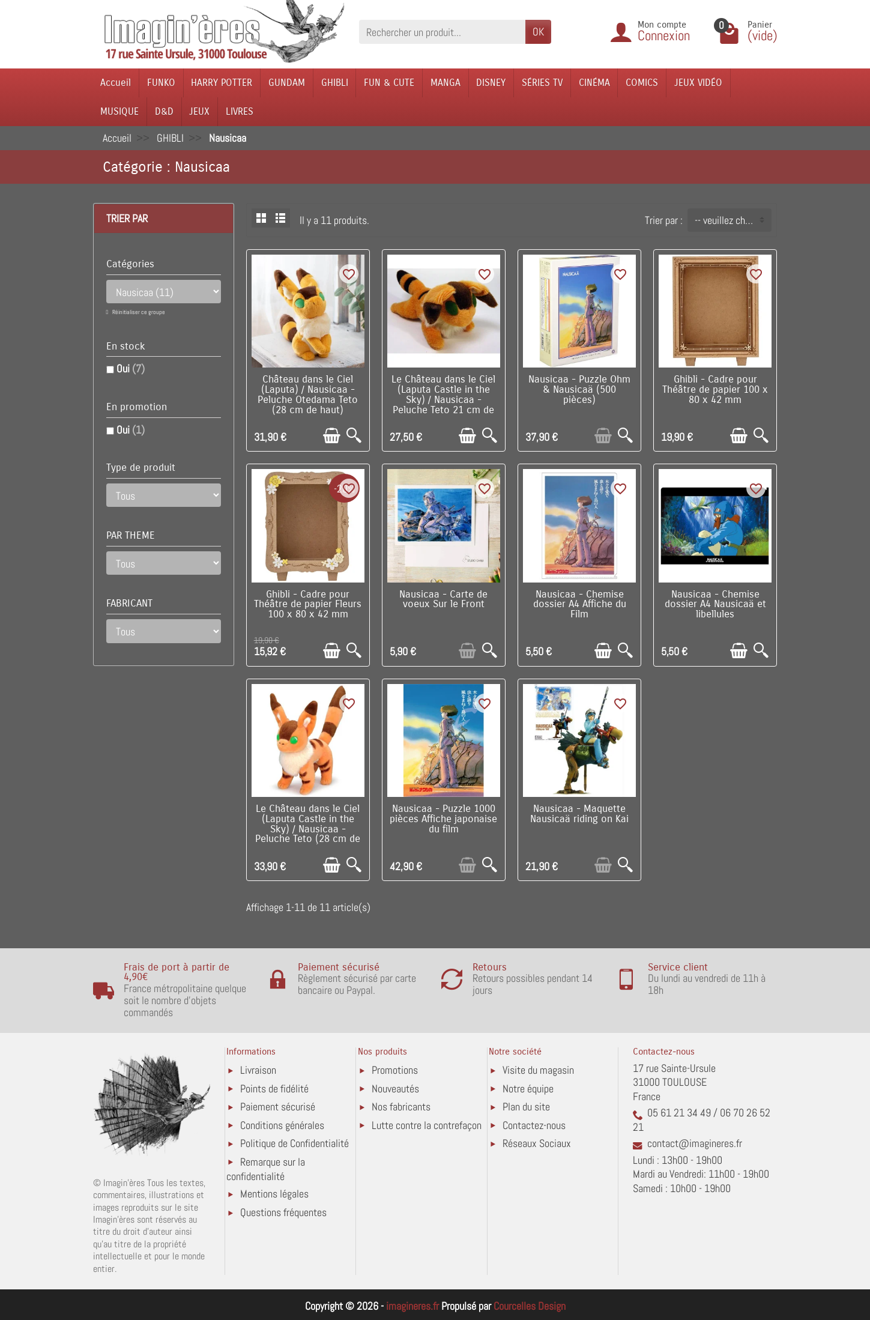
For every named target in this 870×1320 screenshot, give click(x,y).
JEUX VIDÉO (698, 82)
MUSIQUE (119, 111)
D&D (164, 111)
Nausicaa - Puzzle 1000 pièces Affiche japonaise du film (443, 819)
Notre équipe (528, 1088)
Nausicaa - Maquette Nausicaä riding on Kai (579, 814)
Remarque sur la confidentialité (265, 1169)
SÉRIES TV (542, 82)
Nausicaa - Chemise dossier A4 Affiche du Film (579, 605)
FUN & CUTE (389, 82)
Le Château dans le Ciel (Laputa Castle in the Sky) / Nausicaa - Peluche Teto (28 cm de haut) (307, 829)
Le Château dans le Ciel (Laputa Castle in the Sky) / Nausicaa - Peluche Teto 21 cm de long (443, 400)
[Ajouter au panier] (331, 436)
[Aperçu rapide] (354, 436)
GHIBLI (334, 82)
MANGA (445, 82)
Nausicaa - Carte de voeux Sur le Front (443, 600)
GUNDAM (286, 82)
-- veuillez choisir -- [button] (733, 220)
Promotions (395, 1070)
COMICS (642, 82)
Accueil (115, 82)
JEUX (199, 111)
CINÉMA (594, 82)
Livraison (258, 1070)
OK (538, 31)
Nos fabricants (401, 1106)
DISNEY (491, 82)
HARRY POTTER (221, 82)
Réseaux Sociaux (537, 1143)
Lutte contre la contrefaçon (427, 1125)
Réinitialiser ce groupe (138, 312)
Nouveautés (395, 1088)
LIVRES (239, 111)
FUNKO (161, 82)
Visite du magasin (538, 1070)
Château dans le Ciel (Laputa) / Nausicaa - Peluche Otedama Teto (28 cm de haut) (308, 395)
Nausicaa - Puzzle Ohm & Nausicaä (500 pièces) (579, 390)
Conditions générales (282, 1125)
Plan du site (526, 1106)
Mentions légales (274, 1193)
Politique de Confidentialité (294, 1143)
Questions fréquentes (283, 1212)
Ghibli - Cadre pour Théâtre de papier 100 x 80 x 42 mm (715, 390)
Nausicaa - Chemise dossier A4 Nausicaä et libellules (715, 605)
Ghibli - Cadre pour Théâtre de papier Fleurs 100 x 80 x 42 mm (307, 605)
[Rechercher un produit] (442, 31)
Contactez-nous (534, 1125)
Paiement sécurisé (277, 1106)
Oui (130, 368)
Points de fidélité (274, 1088)
